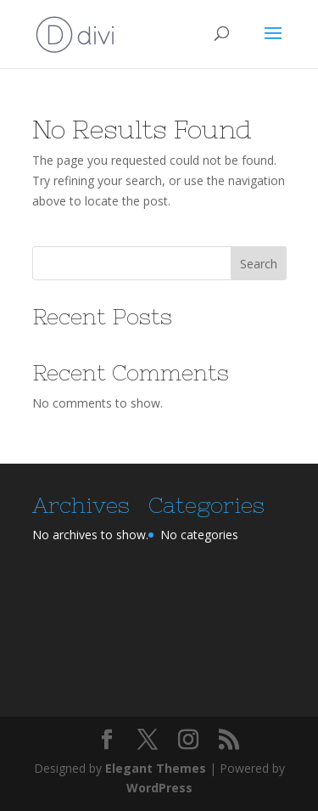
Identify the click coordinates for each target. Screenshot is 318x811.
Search (258, 264)
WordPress (159, 788)
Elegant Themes (155, 768)
